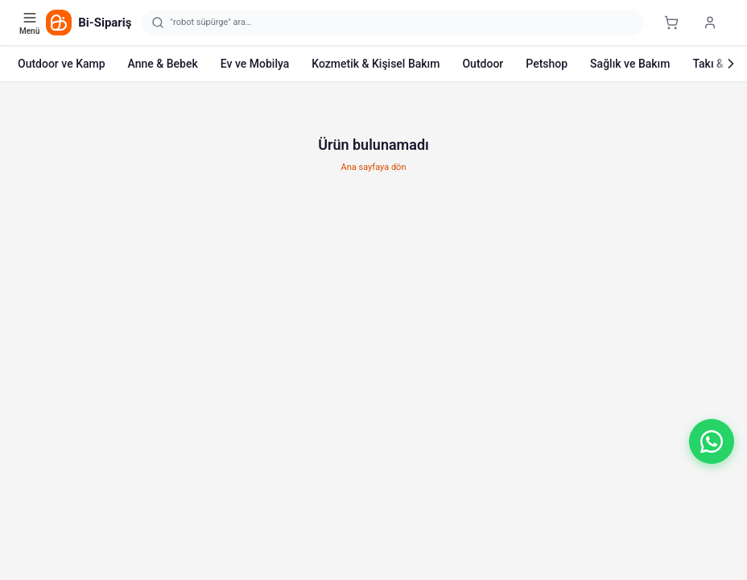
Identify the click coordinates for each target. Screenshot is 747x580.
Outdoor (482, 63)
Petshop (546, 63)
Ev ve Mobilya (255, 63)
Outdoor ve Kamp (61, 63)
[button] (711, 441)
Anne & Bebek (163, 63)
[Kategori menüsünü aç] (31, 22)
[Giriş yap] (710, 22)
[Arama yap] (393, 22)
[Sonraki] (731, 63)
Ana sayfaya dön (374, 167)
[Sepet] (671, 22)
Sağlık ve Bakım (630, 63)
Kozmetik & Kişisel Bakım (376, 63)
